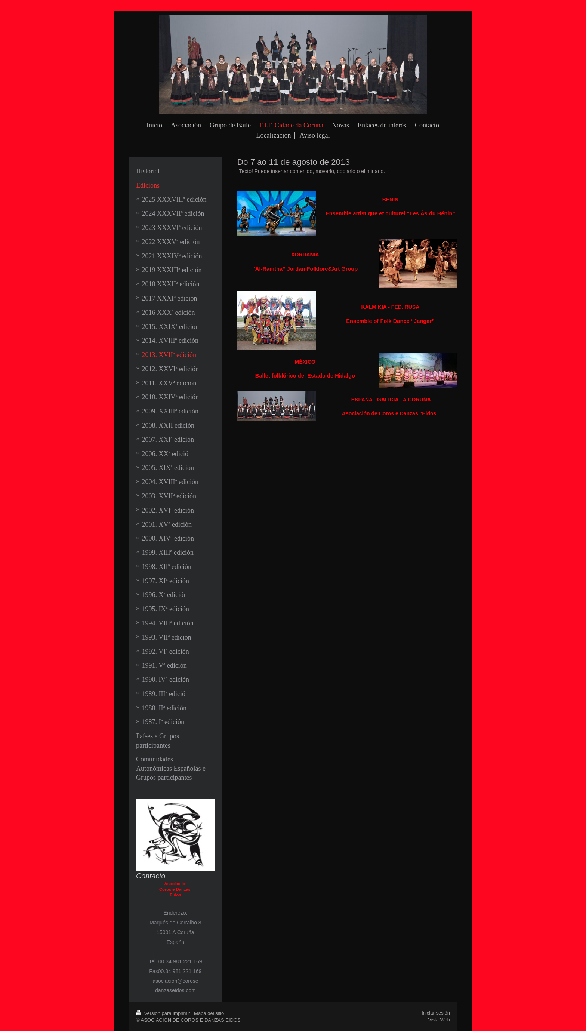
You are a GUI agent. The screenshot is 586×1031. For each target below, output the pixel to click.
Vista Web (439, 1019)
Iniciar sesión (436, 1013)
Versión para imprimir (163, 1013)
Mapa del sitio (209, 1013)
